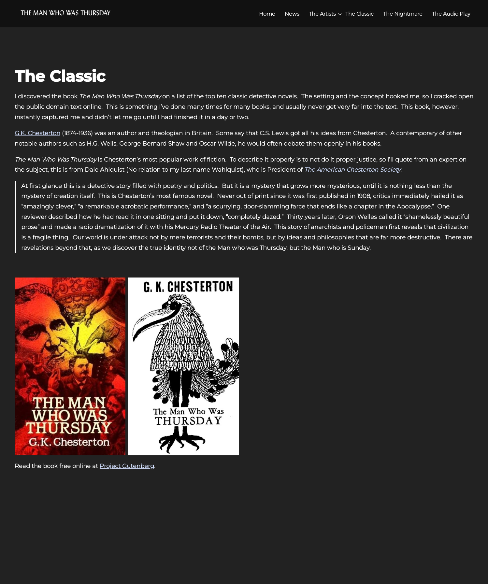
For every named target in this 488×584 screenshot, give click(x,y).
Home (267, 14)
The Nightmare (403, 14)
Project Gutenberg (127, 466)
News (292, 14)
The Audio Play (451, 14)
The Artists (322, 14)
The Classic (359, 14)
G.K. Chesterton (37, 133)
